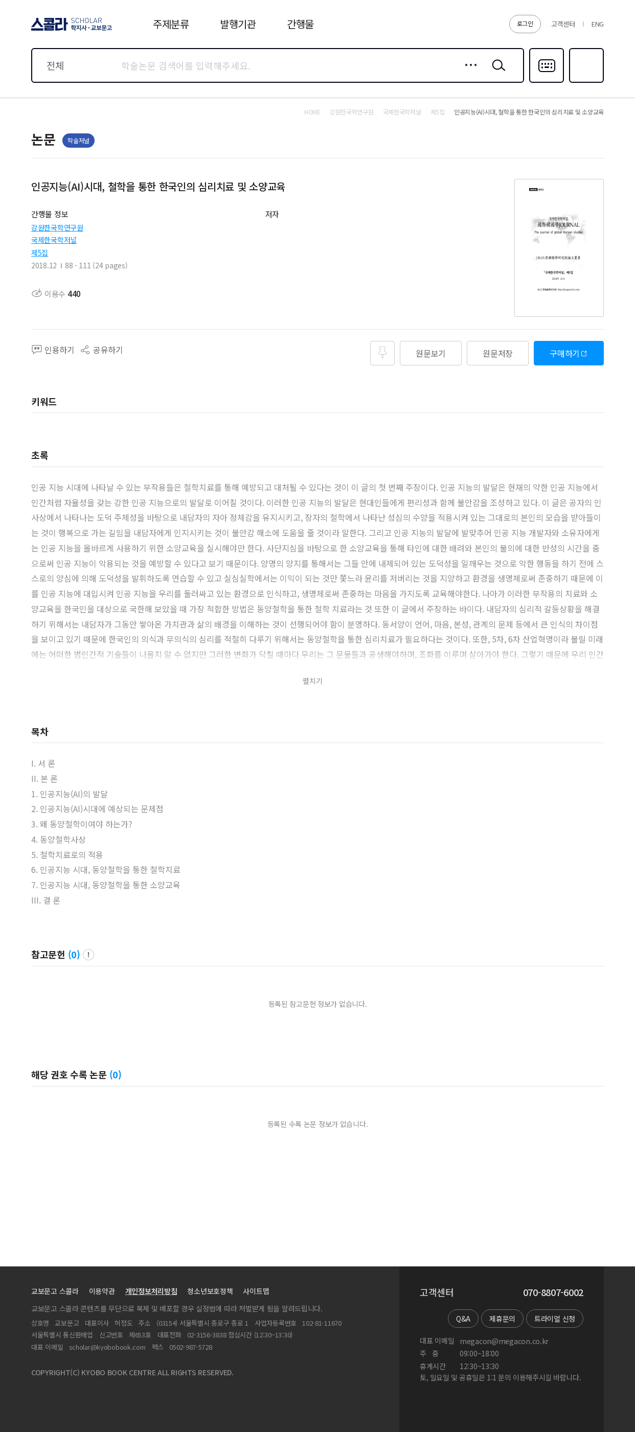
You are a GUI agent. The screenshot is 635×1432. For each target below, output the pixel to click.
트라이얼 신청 (554, 1318)
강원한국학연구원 (57, 227)
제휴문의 (502, 1318)
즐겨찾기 (585, 82)
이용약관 (102, 1291)
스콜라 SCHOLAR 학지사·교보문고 (70, 30)
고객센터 (563, 24)
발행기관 (238, 23)
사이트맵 (256, 1291)
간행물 (300, 23)
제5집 (39, 252)
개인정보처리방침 (151, 1291)
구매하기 (565, 353)
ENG (598, 24)
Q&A (463, 1318)
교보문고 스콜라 (55, 1291)
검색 (496, 73)
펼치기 (313, 681)
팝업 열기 (88, 954)
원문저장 (498, 353)
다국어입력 (546, 82)
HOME (312, 112)
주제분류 (171, 23)
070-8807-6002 (553, 1292)
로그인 (525, 23)
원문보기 (431, 353)
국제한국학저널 (54, 240)
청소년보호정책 (210, 1291)
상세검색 (468, 73)
